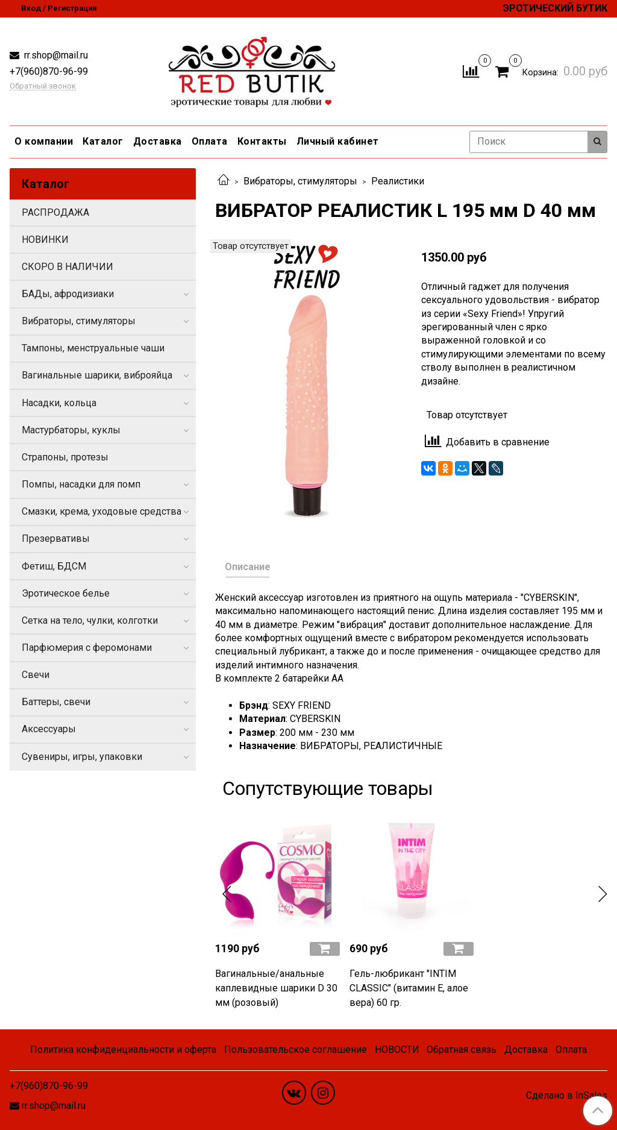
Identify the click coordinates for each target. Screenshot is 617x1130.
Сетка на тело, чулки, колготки (90, 620)
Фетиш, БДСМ (54, 566)
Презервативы (56, 538)
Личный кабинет (337, 141)
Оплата (210, 141)
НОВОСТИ (397, 1049)
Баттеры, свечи (56, 702)
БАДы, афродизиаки (68, 294)
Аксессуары (49, 729)
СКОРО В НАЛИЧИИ (67, 266)
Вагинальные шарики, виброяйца (97, 375)
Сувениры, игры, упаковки (82, 756)
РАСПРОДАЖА (55, 212)
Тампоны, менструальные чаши (93, 348)
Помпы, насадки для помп (81, 484)
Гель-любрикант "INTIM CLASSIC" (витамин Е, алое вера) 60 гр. (408, 988)
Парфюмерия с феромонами (87, 647)
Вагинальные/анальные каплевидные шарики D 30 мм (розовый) (276, 988)
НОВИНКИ (45, 239)
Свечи (35, 674)
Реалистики (397, 181)
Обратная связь (461, 1049)
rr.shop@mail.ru (55, 55)
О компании (43, 141)
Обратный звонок (43, 86)
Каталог (103, 141)
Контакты (262, 141)
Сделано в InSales (566, 1095)
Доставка (157, 141)
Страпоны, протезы (65, 457)
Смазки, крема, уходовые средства (101, 511)
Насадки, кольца (59, 403)
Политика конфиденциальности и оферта (123, 1049)
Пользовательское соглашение (295, 1049)
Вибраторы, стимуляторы (300, 181)
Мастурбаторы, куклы (71, 430)
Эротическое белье (66, 593)
